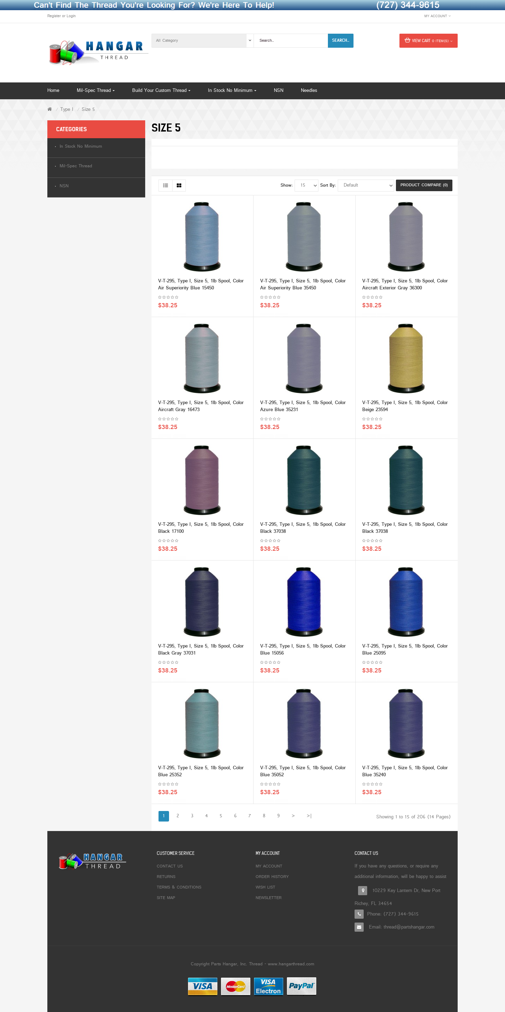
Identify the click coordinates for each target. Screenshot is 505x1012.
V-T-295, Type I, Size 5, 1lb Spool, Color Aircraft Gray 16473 (201, 408)
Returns (166, 876)
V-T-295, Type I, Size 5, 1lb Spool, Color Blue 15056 (303, 651)
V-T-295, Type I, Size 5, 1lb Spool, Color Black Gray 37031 (201, 651)
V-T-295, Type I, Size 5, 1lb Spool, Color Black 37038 (303, 529)
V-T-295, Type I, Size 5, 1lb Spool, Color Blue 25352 (201, 773)
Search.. (340, 40)
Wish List (265, 887)
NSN (64, 186)
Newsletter (269, 898)
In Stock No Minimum (81, 146)
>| (309, 816)
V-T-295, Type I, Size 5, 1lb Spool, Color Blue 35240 (405, 773)
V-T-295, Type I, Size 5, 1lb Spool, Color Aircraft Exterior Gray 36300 (405, 286)
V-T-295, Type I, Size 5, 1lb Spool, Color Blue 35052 (303, 773)
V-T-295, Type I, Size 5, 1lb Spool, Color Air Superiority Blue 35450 (303, 286)
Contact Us (170, 866)
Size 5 (88, 110)
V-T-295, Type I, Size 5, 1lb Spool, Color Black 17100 (201, 529)
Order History (272, 876)
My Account (269, 866)
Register (54, 16)
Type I (66, 110)
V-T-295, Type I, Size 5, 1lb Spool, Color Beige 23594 (405, 408)
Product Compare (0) (424, 185)
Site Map (166, 898)
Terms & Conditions (179, 887)
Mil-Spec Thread (76, 166)
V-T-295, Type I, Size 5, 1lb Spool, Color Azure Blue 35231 (303, 408)
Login (71, 16)
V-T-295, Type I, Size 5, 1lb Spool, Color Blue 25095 (405, 651)
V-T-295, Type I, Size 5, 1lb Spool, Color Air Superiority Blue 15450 (201, 286)
